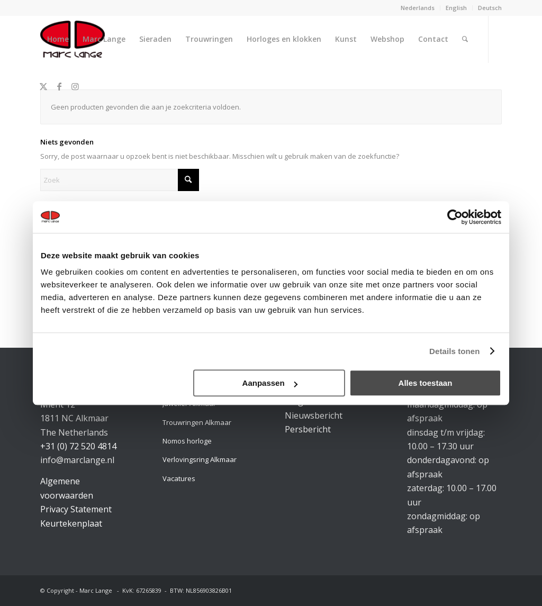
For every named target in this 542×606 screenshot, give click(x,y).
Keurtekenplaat (71, 523)
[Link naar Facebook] (59, 86)
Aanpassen (269, 382)
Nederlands (418, 8)
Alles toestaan (426, 382)
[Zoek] (465, 39)
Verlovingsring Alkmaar (199, 459)
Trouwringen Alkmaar (196, 422)
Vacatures (178, 478)
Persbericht (308, 429)
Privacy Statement (76, 509)
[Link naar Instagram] (75, 86)
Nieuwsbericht (313, 415)
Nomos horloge (187, 441)
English (456, 8)
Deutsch (490, 8)
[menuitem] (417, 8)
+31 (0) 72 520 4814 (78, 446)
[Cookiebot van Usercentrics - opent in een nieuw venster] (455, 217)
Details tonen (454, 351)
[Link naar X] (43, 86)
